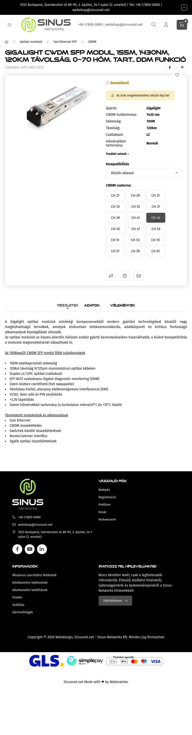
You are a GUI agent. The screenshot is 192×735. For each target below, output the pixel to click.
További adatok (116, 154)
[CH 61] (155, 251)
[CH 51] (115, 240)
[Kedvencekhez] (177, 75)
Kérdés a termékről (125, 276)
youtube (30, 549)
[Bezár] (184, 7)
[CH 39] (115, 218)
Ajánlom (139, 276)
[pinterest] (182, 68)
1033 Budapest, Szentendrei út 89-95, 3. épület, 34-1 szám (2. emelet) (73, 5)
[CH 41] (135, 218)
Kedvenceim (107, 519)
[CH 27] (115, 195)
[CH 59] (135, 251)
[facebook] (170, 68)
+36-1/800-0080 (148, 5)
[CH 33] (115, 207)
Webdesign (63, 637)
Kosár (103, 512)
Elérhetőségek (22, 612)
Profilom (105, 504)
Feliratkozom (113, 600)
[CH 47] (135, 229)
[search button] (154, 25)
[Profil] (166, 25)
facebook (17, 549)
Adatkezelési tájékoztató (30, 582)
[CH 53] (135, 240)
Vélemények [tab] (122, 304)
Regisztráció (107, 497)
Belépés (104, 490)
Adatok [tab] (92, 304)
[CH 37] (156, 207)
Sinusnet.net (84, 637)
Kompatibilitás (117, 164)
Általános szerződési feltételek (34, 575)
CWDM (92, 42)
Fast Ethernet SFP (65, 42)
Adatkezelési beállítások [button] (29, 590)
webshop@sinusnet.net (91, 10)
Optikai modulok (31, 42)
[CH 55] (155, 240)
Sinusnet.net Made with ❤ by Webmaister (96, 682)
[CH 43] (155, 218)
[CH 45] (115, 229)
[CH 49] (156, 229)
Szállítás (18, 605)
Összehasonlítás (111, 276)
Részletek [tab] (68, 304)
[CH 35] (135, 207)
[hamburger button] (9, 24)
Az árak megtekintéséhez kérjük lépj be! (143, 95)
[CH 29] (135, 195)
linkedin (42, 549)
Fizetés (17, 597)
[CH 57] (115, 251)
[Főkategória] (6, 42)
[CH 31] (155, 195)
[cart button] (182, 25)
